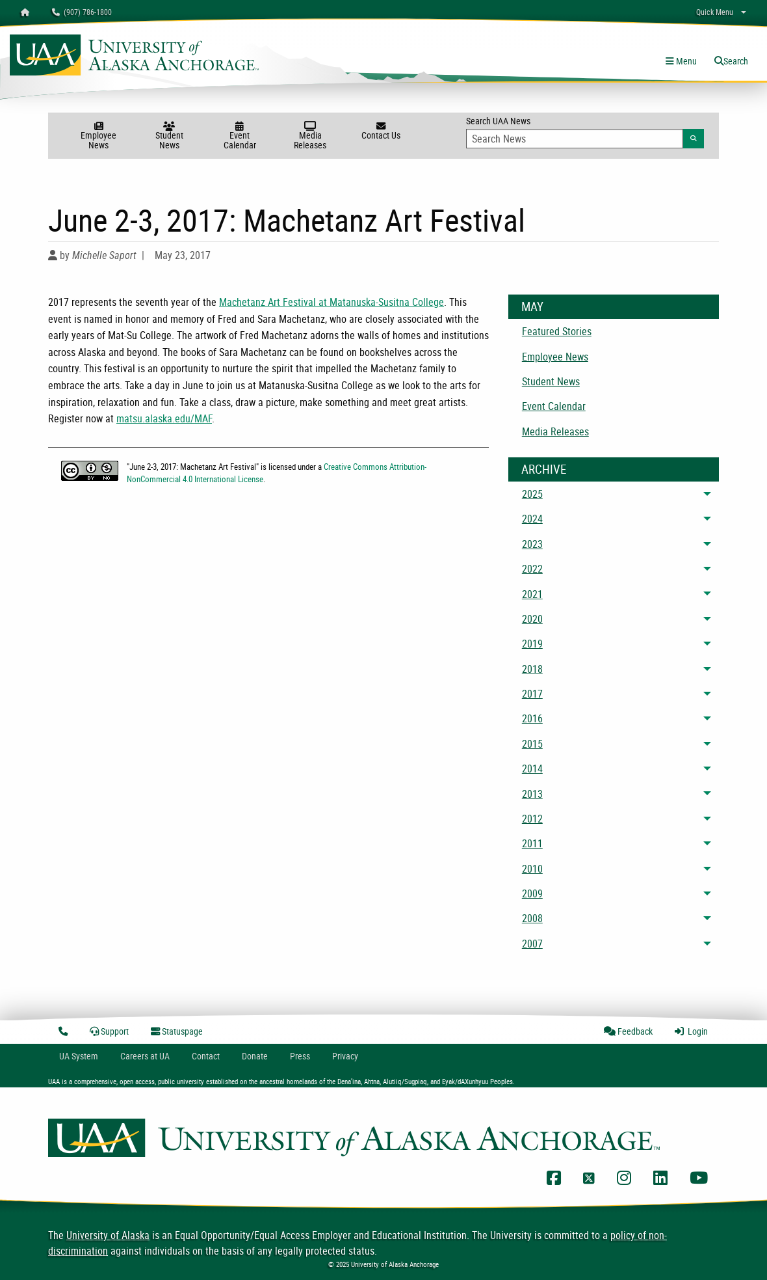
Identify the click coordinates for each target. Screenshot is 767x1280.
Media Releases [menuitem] (555, 431)
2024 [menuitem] (532, 518)
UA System (78, 1056)
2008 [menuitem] (532, 918)
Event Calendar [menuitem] (554, 406)
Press (300, 1056)
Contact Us (381, 131)
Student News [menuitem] (551, 381)
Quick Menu (714, 12)
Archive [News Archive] (543, 469)
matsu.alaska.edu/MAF (164, 418)
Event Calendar (239, 136)
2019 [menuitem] (532, 643)
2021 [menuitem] (532, 594)
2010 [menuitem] (532, 869)
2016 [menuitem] (532, 718)
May (532, 306)
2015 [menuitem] (532, 744)
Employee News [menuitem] (555, 356)
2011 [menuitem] (532, 843)
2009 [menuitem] (532, 893)
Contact (206, 1056)
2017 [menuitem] (532, 694)
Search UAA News (585, 131)
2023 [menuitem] (532, 544)
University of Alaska (108, 1235)
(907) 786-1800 (82, 12)
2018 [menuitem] (532, 669)
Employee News (98, 136)
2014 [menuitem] (532, 768)
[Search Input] (575, 138)
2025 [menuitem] (532, 494)
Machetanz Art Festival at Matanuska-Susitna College (331, 302)
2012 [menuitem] (532, 818)
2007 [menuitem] (532, 943)
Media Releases (310, 136)
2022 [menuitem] (532, 569)
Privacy (345, 1056)
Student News (169, 136)
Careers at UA (145, 1056)
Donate (255, 1056)
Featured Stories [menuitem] (557, 331)
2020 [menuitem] (532, 619)
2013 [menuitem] (532, 794)
